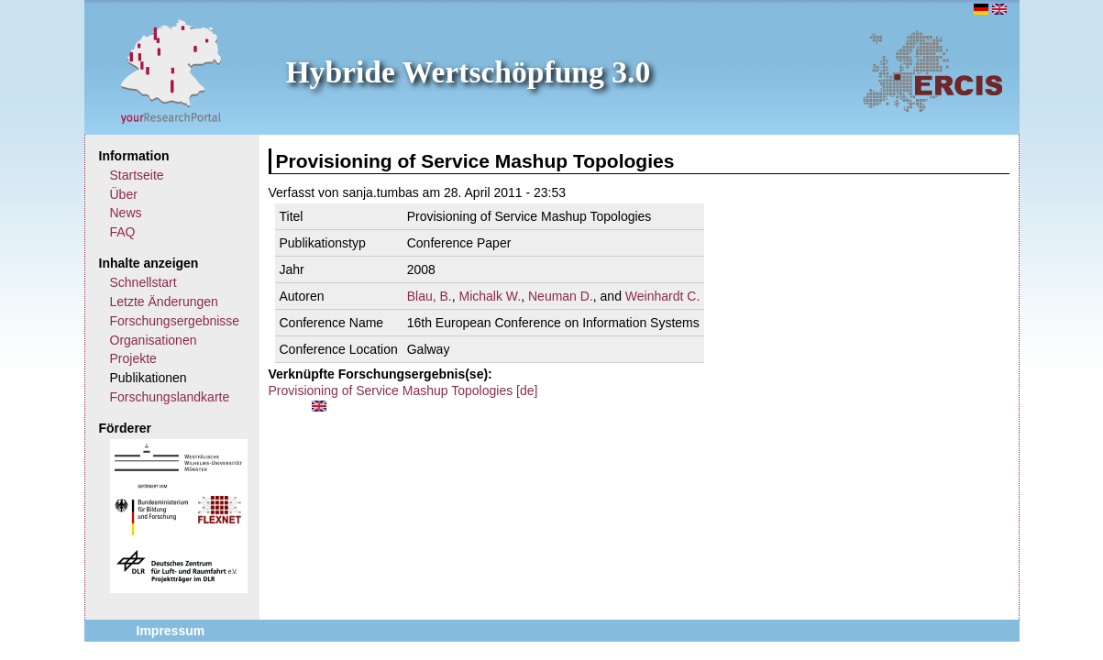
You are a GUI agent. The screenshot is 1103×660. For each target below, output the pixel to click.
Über (124, 194)
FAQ (123, 232)
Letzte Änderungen (164, 301)
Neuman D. (560, 296)
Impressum (171, 630)
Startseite (137, 175)
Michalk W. (490, 296)
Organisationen (153, 340)
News (126, 212)
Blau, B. (429, 296)
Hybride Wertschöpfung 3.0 (468, 72)
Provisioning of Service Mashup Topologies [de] (403, 390)
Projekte (133, 358)
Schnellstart (143, 282)
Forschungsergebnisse (175, 321)
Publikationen (148, 377)
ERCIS (932, 71)
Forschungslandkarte (170, 397)
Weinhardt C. (662, 296)
